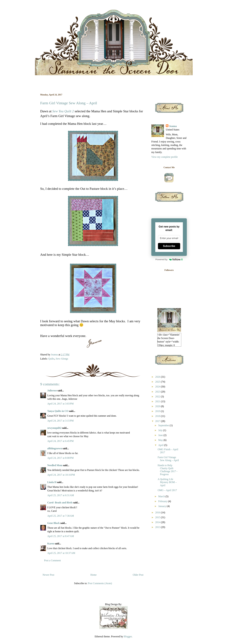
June (160, 435)
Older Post (138, 574)
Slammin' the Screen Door (41, 13)
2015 (158, 517)
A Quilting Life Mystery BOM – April (167, 482)
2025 (158, 381)
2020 (158, 406)
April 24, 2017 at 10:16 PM (61, 474)
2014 (158, 522)
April (161, 445)
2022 (158, 396)
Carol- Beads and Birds (60, 502)
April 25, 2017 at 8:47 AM (60, 536)
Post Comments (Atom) (100, 583)
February (163, 501)
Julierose (52, 390)
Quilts (51, 358)
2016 (158, 512)
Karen (50, 543)
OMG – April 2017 (167, 490)
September (164, 425)
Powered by (169, 259)
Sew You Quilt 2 (63, 111)
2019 (158, 411)
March (162, 496)
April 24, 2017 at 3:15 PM (60, 420)
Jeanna (173, 126)
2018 (158, 416)
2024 (158, 386)
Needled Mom (54, 465)
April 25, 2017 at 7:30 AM (60, 515)
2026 (158, 376)
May (160, 440)
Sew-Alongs (62, 358)
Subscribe (169, 246)
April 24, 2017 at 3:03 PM (60, 403)
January (162, 506)
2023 (158, 391)
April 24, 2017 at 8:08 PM (60, 458)
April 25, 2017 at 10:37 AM (61, 553)
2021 (158, 401)
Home (93, 574)
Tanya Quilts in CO (57, 411)
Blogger (128, 636)
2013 (158, 527)
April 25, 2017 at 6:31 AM (60, 495)
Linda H (51, 482)
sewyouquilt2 (54, 428)
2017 (158, 421)
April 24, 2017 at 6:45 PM (60, 441)
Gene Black (53, 523)
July (160, 430)
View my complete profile (164, 157)
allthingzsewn (54, 448)
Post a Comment (52, 560)
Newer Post (48, 574)
